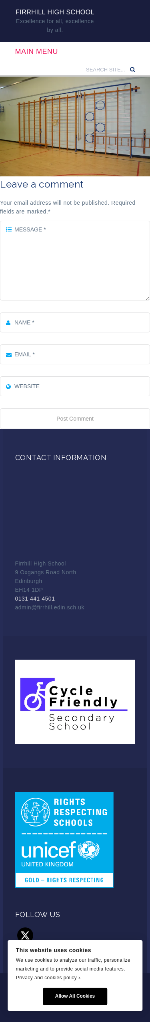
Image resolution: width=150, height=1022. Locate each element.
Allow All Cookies (75, 996)
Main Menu (36, 51)
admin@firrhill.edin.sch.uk (50, 607)
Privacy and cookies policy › (48, 977)
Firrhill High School (55, 12)
